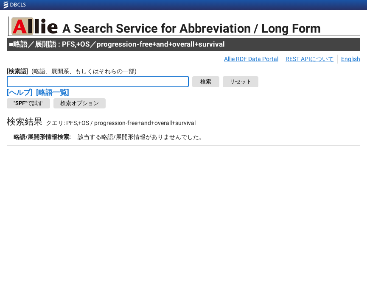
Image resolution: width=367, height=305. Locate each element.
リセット (240, 82)
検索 (205, 82)
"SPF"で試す (28, 103)
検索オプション (79, 103)
